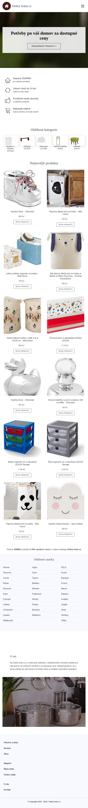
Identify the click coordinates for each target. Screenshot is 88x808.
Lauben (6, 615)
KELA (63, 567)
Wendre (35, 588)
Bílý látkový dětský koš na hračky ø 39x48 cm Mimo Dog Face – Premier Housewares (65, 276)
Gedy (63, 610)
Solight (64, 604)
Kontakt (7, 790)
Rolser (6, 583)
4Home (6, 567)
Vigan (34, 567)
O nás (6, 784)
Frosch (64, 583)
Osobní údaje (10, 775)
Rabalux (65, 594)
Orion (34, 573)
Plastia (35, 604)
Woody (35, 599)
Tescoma (7, 573)
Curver (6, 578)
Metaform (36, 615)
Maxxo (64, 588)
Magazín (7, 763)
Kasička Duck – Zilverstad (22, 400)
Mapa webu (9, 769)
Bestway (36, 610)
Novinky (7, 748)
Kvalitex (64, 599)
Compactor (8, 610)
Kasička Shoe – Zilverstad (22, 212)
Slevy (6, 754)
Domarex (7, 588)
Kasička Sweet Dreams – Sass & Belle (66, 524)
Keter (5, 594)
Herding (64, 615)
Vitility (63, 620)
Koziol (64, 573)
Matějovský (8, 620)
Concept (7, 599)
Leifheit (6, 604)
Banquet (65, 578)
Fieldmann (37, 594)
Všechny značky (11, 742)
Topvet (35, 578)
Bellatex (35, 583)
